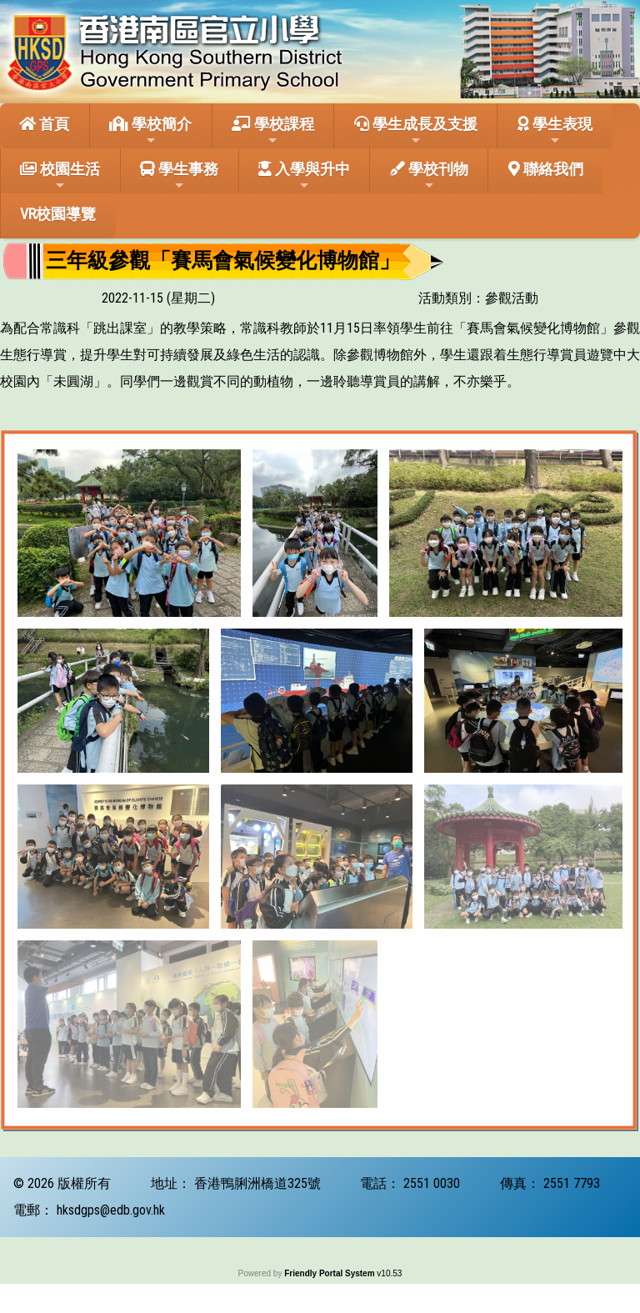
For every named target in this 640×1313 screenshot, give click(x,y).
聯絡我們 (545, 169)
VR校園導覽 (58, 214)
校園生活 (60, 176)
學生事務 (179, 176)
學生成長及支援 (416, 131)
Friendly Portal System (330, 1273)
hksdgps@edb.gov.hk (111, 1210)
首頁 (44, 124)
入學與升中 (304, 176)
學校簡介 (150, 131)
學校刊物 (429, 176)
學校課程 (273, 131)
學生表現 (555, 131)
